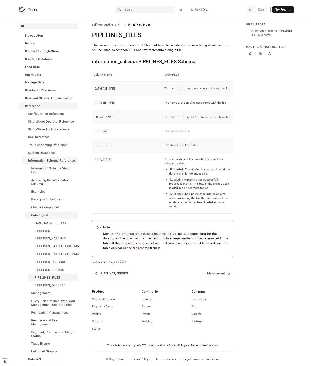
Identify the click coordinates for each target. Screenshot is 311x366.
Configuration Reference (46, 114)
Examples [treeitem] (38, 191)
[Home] (28, 9)
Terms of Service (201, 345)
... (122, 24)
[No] (260, 54)
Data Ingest (39, 215)
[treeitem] (48, 35)
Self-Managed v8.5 (104, 24)
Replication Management (49, 312)
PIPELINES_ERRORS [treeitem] (49, 270)
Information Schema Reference (51, 160)
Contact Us (198, 299)
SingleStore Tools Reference (48, 129)
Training (147, 321)
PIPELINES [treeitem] (42, 231)
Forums (147, 299)
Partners (197, 321)
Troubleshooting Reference (47, 145)
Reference (32, 106)
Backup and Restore (46, 199)
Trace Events (40, 343)
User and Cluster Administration (49, 98)
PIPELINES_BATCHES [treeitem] (50, 238)
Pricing (96, 313)
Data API (34, 359)
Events (146, 313)
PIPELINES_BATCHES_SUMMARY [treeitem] (56, 254)
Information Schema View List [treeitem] (50, 170)
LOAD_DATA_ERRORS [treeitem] (50, 223)
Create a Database (38, 59)
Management (41, 293)
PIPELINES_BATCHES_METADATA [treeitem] (56, 246)
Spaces (146, 306)
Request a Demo (102, 306)
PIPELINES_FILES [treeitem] (47, 277)
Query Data (33, 75)
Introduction (34, 35)
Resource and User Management (44, 322)
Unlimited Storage (44, 351)
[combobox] (250, 9)
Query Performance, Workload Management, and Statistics (53, 303)
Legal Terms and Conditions (201, 359)
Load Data (32, 67)
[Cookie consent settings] (5, 361)
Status (96, 328)
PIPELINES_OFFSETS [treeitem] (50, 285)
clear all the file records (132, 248)
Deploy (30, 43)
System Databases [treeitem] (42, 153)
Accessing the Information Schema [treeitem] (50, 182)
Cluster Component (45, 207)
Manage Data (35, 82)
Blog (194, 306)
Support (97, 321)
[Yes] (250, 54)
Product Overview (103, 299)
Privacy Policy (177, 345)
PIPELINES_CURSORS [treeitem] (50, 262)
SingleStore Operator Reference (51, 121)
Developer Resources (41, 90)
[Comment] (269, 54)
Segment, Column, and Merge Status (52, 334)
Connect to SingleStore (42, 51)
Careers (196, 313)
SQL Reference (39, 137)
